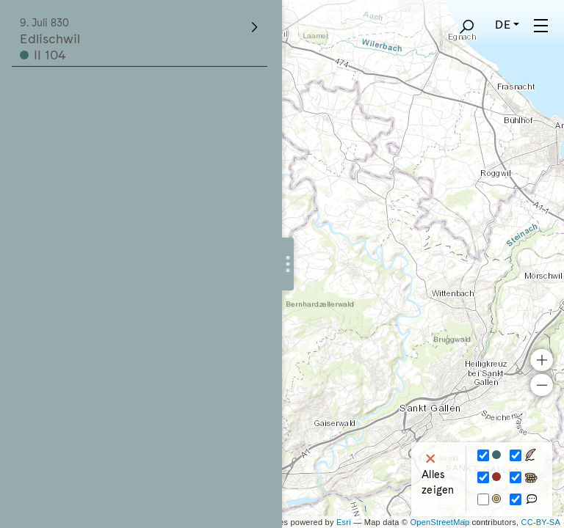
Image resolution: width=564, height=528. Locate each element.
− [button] (541, 385)
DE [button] (502, 25)
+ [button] (541, 360)
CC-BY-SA (540, 522)
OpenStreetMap (439, 522)
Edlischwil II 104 (140, 39)
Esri (343, 522)
